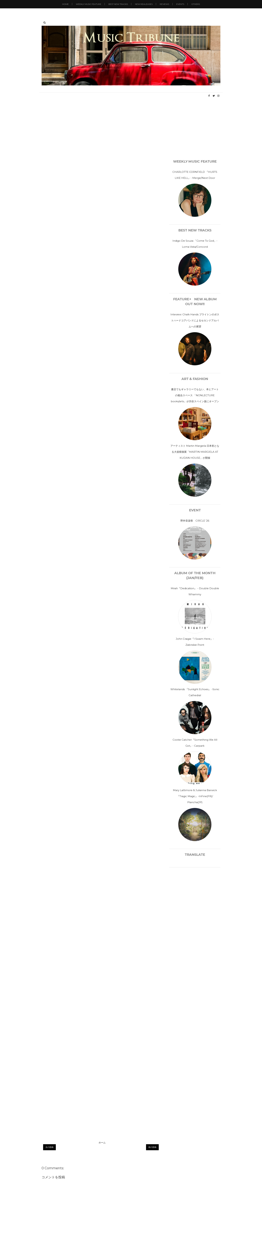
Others (195, 4)
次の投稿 (49, 1147)
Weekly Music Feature (88, 4)
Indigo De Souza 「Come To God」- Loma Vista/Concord (194, 243)
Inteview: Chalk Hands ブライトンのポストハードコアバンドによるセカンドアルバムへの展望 (194, 320)
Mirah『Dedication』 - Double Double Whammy (195, 591)
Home (65, 4)
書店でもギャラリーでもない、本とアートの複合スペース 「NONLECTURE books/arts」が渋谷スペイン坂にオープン (195, 395)
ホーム (102, 1142)
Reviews (164, 4)
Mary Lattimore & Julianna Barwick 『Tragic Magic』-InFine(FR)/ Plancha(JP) (195, 796)
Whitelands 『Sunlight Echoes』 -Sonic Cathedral (194, 692)
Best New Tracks (118, 4)
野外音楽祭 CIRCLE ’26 (194, 520)
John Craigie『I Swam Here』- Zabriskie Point (195, 641)
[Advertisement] (131, 129)
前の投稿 (152, 1147)
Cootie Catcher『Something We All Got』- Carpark (195, 742)
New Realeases (144, 4)
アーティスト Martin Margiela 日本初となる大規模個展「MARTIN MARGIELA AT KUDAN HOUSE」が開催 (194, 451)
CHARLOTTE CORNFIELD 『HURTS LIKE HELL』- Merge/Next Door (194, 174)
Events (180, 4)
